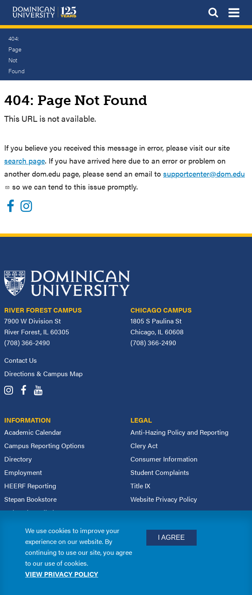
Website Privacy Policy (163, 499)
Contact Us (20, 360)
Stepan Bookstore (30, 499)
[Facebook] (10, 208)
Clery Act (144, 445)
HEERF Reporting (30, 485)
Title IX (140, 485)
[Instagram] (26, 208)
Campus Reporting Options (44, 445)
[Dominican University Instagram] (11, 391)
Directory (18, 459)
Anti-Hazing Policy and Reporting (179, 432)
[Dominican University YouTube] (41, 391)
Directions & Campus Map (43, 373)
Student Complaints (159, 472)
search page (24, 160)
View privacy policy (61, 574)
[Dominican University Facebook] (26, 391)
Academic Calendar (33, 432)
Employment (23, 472)
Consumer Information (163, 459)
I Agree (171, 537)
